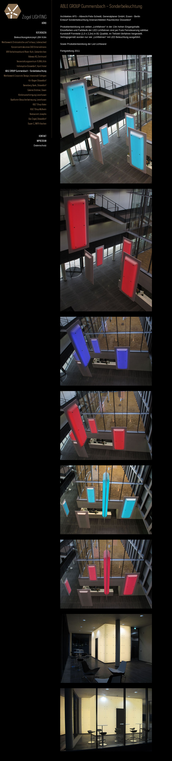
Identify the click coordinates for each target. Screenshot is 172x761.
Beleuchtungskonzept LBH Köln (30, 37)
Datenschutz (40, 145)
